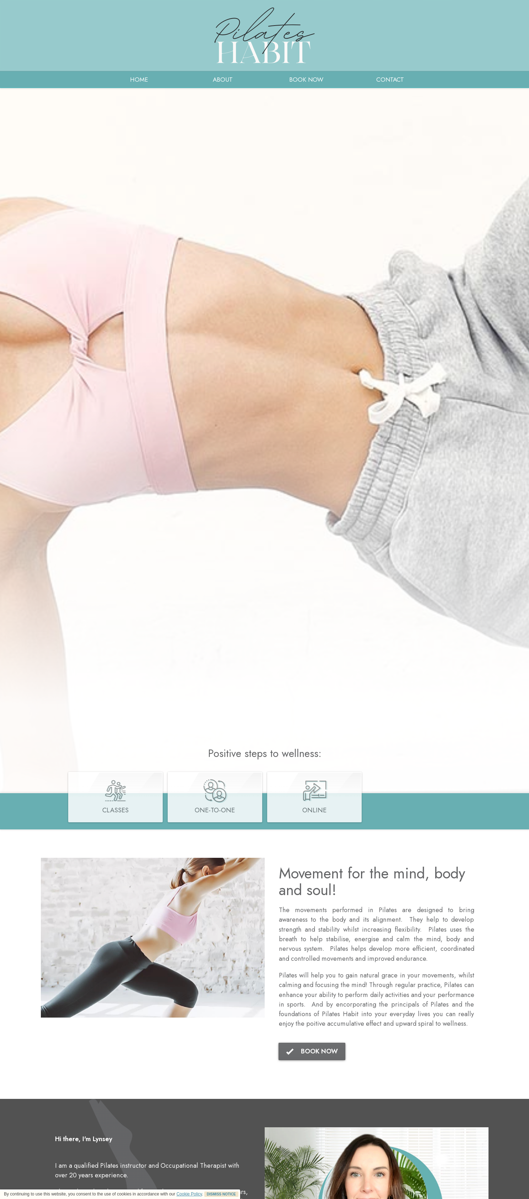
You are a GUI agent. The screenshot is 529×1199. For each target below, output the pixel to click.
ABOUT (223, 79)
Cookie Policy (189, 1194)
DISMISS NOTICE (221, 1194)
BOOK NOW (306, 79)
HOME (139, 79)
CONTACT (390, 79)
